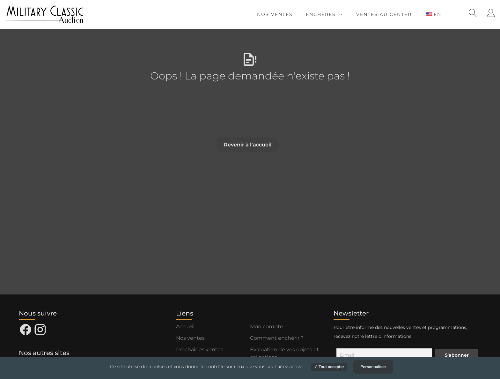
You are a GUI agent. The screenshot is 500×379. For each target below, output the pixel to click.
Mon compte (266, 326)
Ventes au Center (384, 14)
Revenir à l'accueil (248, 145)
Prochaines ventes (199, 349)
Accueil (185, 326)
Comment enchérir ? (277, 338)
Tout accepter (329, 366)
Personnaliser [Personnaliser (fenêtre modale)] (373, 366)
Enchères (321, 14)
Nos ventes (275, 14)
